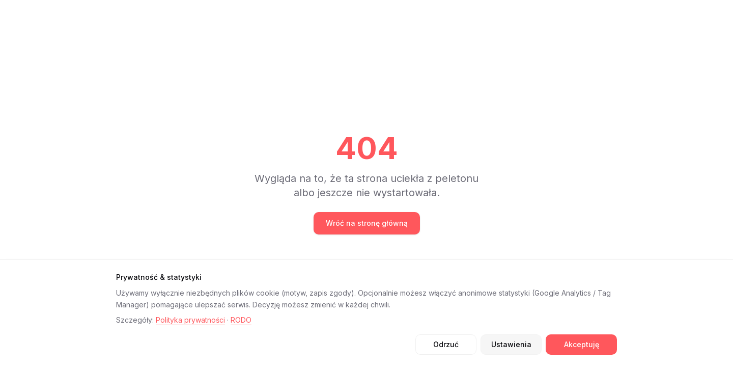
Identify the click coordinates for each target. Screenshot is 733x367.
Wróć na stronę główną (367, 223)
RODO (241, 320)
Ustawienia (511, 344)
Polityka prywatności (190, 320)
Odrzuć (446, 344)
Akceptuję (581, 344)
